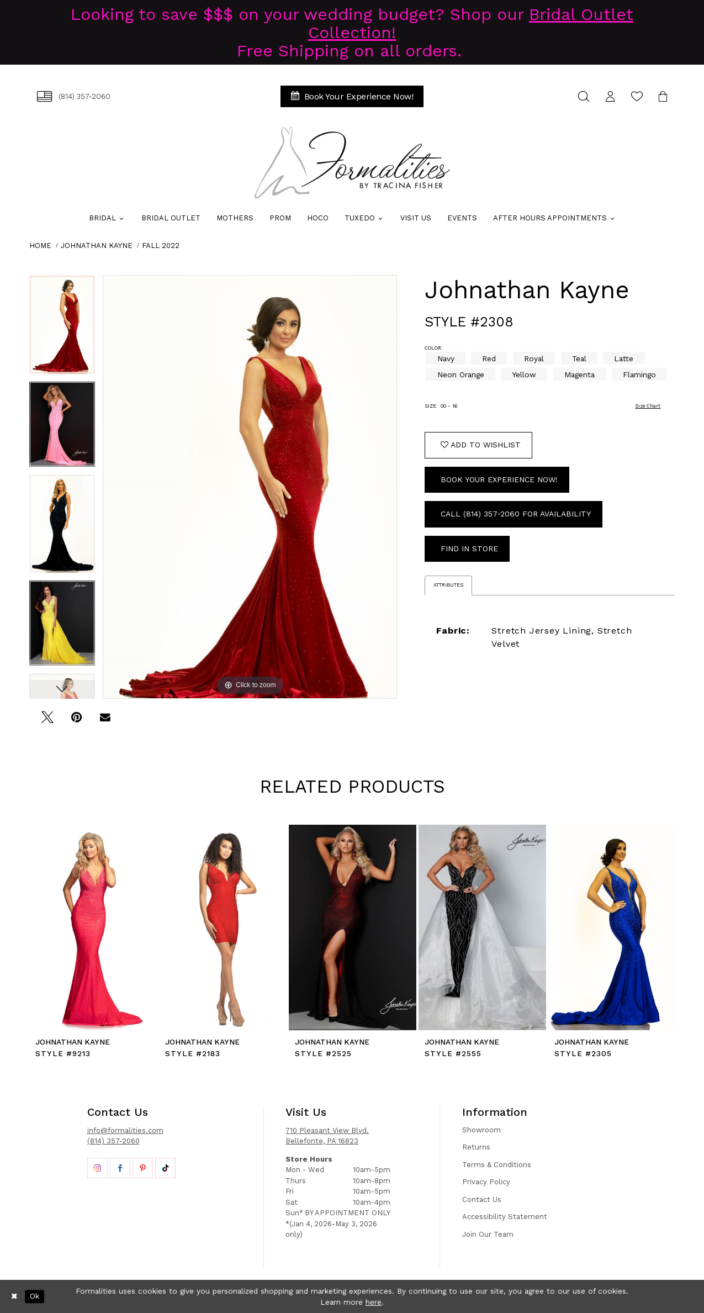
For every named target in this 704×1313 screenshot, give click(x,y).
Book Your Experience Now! (499, 479)
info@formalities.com (125, 1130)
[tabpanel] (62, 328)
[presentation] (93, 927)
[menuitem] (74, 96)
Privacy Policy (486, 1182)
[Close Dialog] (14, 1296)
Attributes (448, 585)
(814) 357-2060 (113, 1141)
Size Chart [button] (647, 406)
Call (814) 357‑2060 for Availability (516, 513)
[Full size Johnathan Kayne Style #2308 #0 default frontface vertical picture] (250, 487)
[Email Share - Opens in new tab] (105, 721)
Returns (476, 1147)
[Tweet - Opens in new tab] (48, 721)
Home (40, 245)
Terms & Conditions (496, 1165)
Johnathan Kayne (97, 245)
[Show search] (584, 96)
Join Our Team (488, 1234)
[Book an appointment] (352, 96)
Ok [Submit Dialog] (34, 1296)
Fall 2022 (160, 245)
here (374, 1302)
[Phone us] (74, 96)
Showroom (481, 1130)
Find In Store (469, 548)
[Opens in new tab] (97, 1168)
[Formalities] (352, 162)
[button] (610, 96)
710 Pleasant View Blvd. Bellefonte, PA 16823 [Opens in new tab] (327, 1136)
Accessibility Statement (504, 1216)
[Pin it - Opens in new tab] (76, 721)
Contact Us (481, 1199)
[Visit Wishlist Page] (637, 96)
